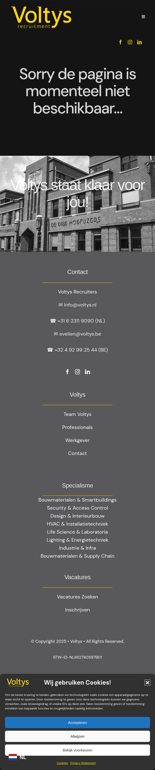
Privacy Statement (83, 763)
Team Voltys (78, 414)
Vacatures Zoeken (77, 596)
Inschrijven (77, 609)
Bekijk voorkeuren (77, 750)
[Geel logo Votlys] (41, 6)
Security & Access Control (77, 508)
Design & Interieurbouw (77, 516)
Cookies (62, 763)
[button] (147, 682)
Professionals (77, 427)
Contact (77, 453)
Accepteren (77, 722)
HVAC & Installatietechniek (77, 524)
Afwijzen (77, 736)
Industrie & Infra (77, 548)
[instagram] (130, 42)
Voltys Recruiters (77, 291)
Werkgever (77, 440)
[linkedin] (139, 42)
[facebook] (120, 42)
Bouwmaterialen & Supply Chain (77, 556)
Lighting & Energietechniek (77, 540)
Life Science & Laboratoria (77, 532)
